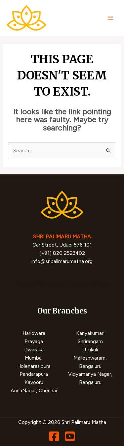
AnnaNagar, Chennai (34, 390)
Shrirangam (90, 341)
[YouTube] (69, 436)
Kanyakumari (90, 333)
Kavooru (33, 382)
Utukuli (90, 349)
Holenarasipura (34, 366)
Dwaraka (34, 349)
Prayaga (33, 341)
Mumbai (34, 358)
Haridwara (33, 333)
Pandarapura (34, 374)
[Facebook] (54, 436)
